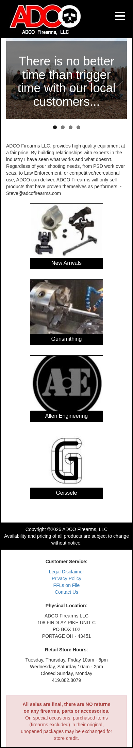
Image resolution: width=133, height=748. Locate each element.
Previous (16, 80)
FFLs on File (66, 585)
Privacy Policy (66, 578)
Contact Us (66, 592)
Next (116, 80)
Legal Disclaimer (66, 571)
